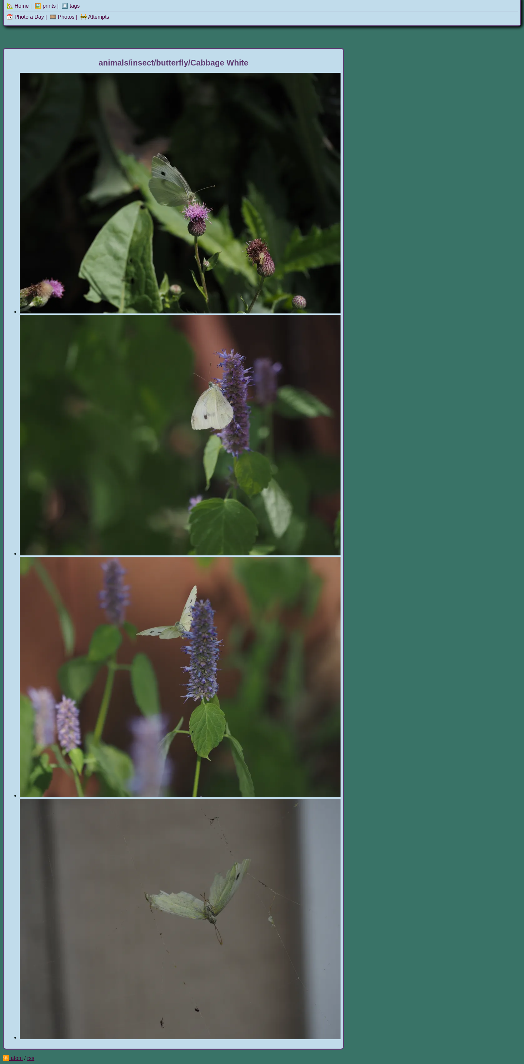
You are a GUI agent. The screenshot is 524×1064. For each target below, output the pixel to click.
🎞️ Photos (62, 17)
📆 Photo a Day (25, 17)
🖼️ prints (45, 6)
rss (30, 1058)
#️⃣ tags (70, 6)
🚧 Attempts (94, 17)
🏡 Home (17, 6)
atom (17, 1058)
